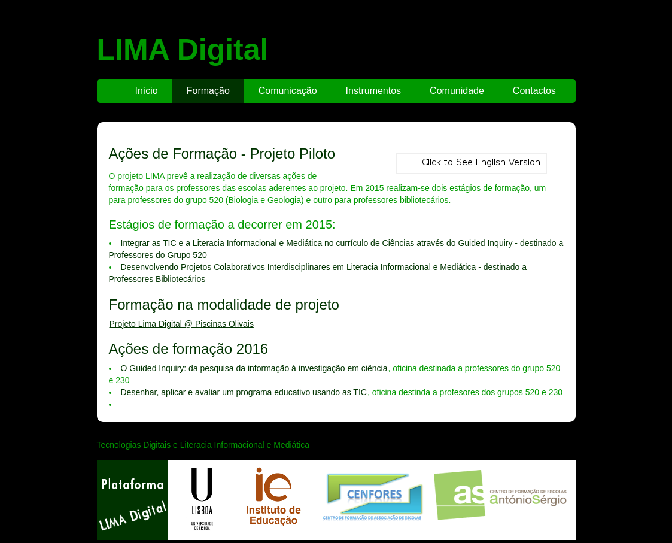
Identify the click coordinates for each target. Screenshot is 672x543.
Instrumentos (373, 91)
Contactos (534, 91)
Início (146, 91)
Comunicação (288, 91)
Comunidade (457, 91)
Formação (208, 91)
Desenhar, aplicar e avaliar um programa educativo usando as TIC (244, 392)
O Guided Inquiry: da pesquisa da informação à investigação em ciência (254, 368)
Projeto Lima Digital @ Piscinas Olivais (182, 324)
